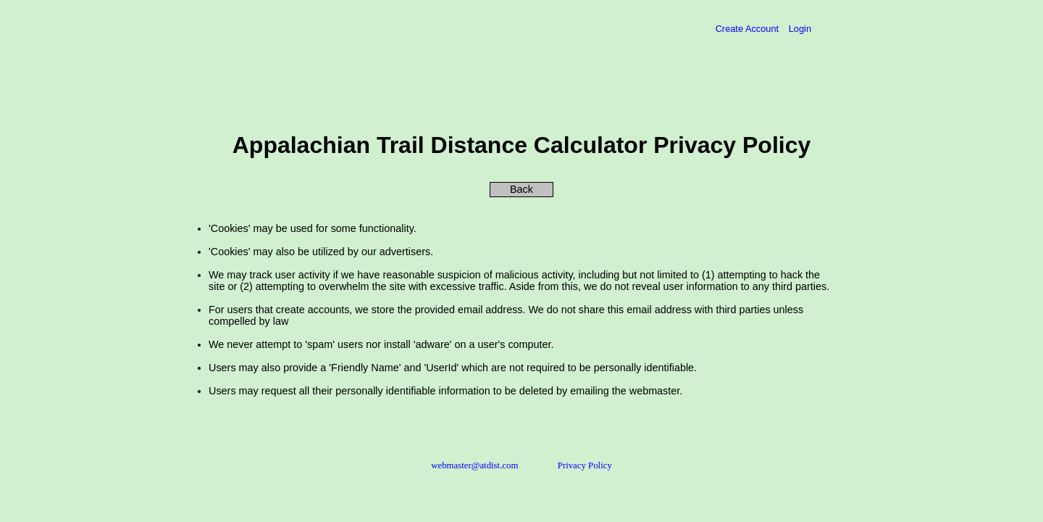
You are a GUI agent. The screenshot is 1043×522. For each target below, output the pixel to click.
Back (521, 189)
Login (800, 28)
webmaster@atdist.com (474, 465)
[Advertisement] (320, 77)
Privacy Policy (585, 465)
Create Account (749, 28)
